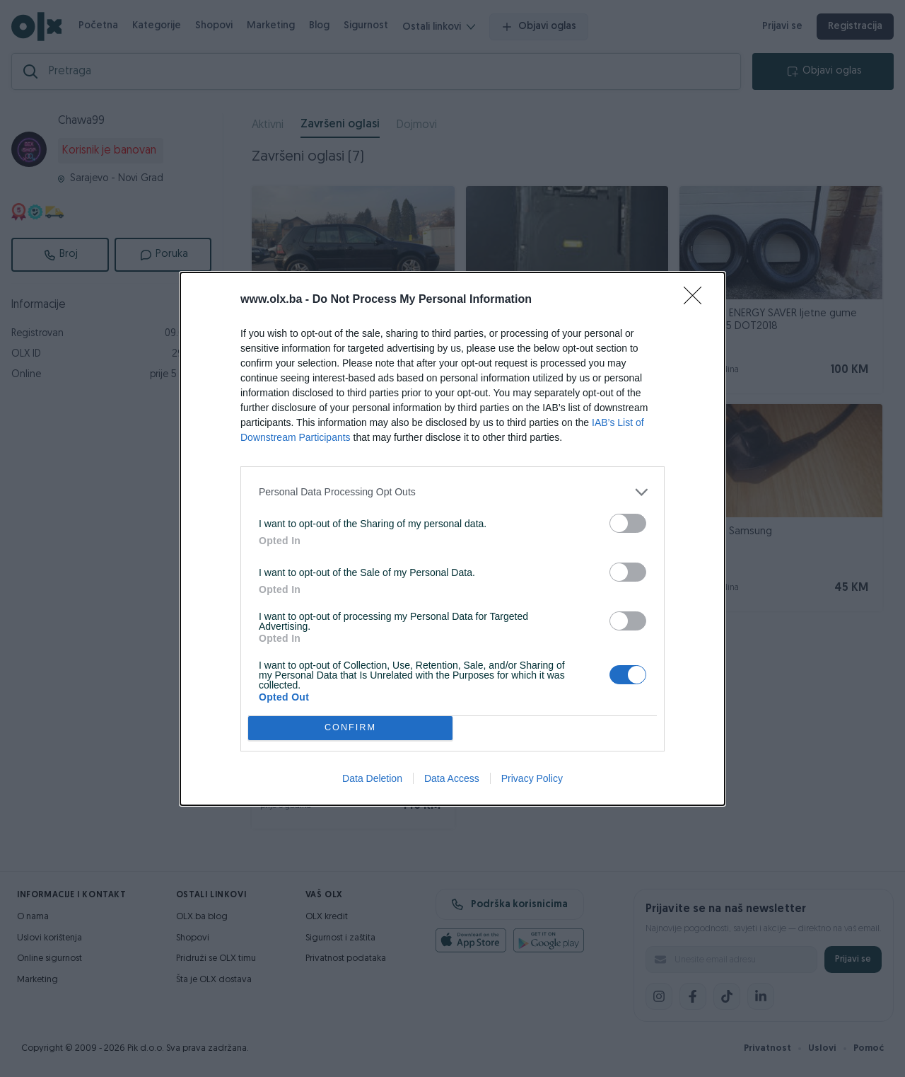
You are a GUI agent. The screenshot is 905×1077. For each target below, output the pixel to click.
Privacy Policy (532, 778)
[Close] (697, 300)
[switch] (627, 523)
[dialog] (452, 538)
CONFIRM (350, 727)
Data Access (451, 778)
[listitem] (452, 492)
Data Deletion (372, 778)
